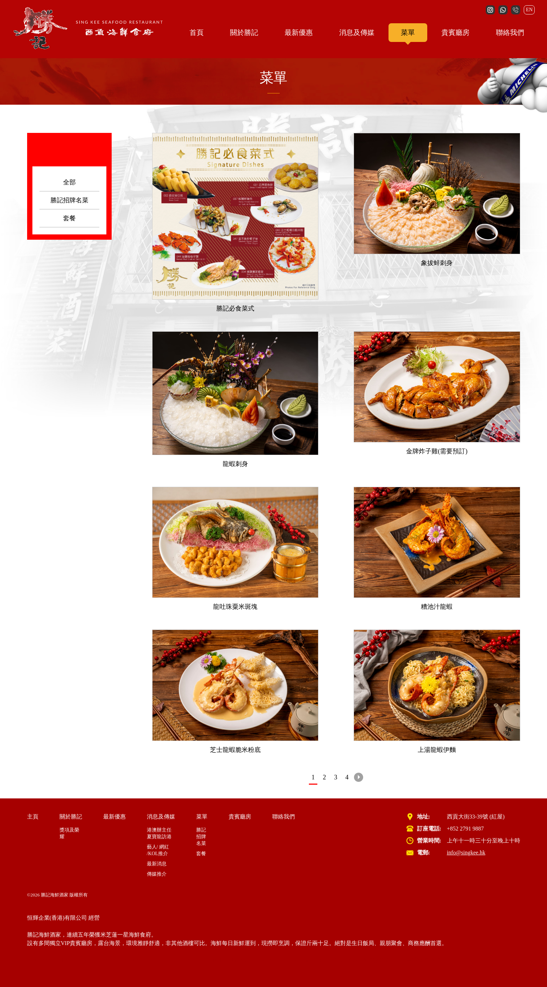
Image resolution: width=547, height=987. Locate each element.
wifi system (96, 960)
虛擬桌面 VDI (389, 960)
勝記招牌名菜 (69, 200)
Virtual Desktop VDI (230, 960)
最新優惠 (299, 32)
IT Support (71, 960)
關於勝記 (244, 32)
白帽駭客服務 (423, 960)
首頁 (196, 32)
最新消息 (157, 863)
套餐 (69, 218)
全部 (69, 182)
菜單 (408, 32)
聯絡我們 (510, 32)
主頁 (32, 817)
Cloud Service (43, 960)
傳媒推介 (157, 874)
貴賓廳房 (455, 32)
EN (529, 9)
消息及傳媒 (356, 32)
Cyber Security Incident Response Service (157, 960)
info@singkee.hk (466, 853)
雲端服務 (361, 960)
